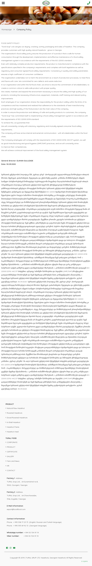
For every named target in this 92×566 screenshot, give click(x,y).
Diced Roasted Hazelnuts (17, 418)
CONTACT (11, 470)
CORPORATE (12, 442)
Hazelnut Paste (13, 427)
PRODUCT (11, 447)
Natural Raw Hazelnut (16, 408)
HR (8, 466)
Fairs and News (13, 461)
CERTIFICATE (12, 452)
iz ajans (84, 561)
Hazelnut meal (13, 432)
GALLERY (10, 456)
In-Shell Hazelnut (13, 422)
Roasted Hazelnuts (14, 413)
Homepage (6, 29)
